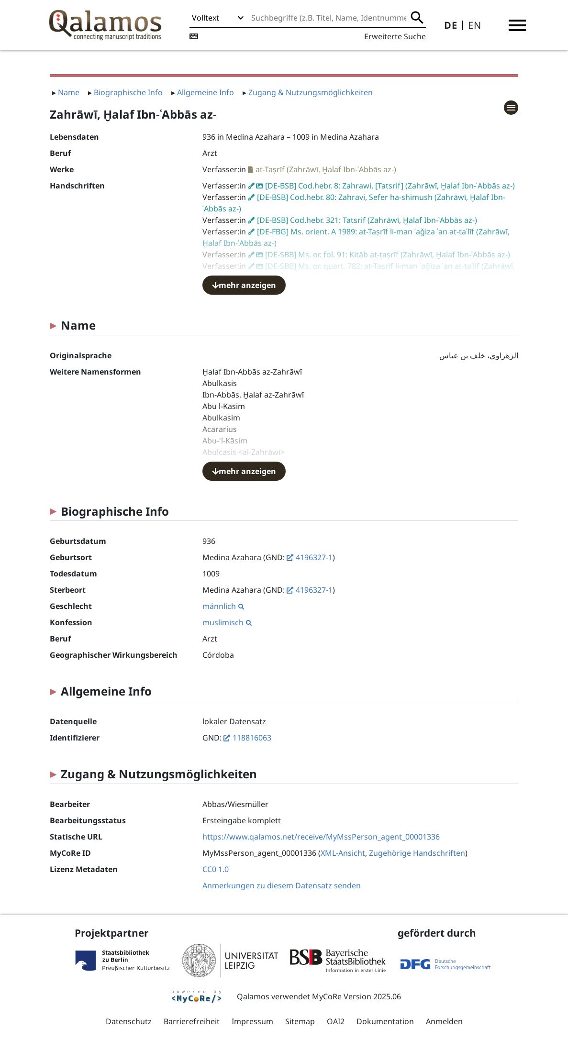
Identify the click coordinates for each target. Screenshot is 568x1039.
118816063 (252, 737)
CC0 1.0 (215, 869)
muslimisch (227, 622)
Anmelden (444, 1021)
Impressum (252, 1021)
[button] (517, 25)
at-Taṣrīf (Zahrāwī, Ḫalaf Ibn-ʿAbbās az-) (326, 169)
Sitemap (300, 1021)
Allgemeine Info (205, 92)
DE (450, 25)
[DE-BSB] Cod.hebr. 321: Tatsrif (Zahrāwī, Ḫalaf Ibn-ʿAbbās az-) (367, 220)
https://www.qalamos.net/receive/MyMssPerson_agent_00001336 (321, 836)
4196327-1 (314, 557)
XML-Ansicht (343, 853)
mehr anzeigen (244, 285)
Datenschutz (129, 1021)
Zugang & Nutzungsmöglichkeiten (310, 92)
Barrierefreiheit (192, 1021)
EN (474, 25)
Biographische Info (128, 92)
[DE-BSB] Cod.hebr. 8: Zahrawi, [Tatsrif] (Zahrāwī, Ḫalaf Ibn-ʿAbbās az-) (390, 185)
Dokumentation (385, 1021)
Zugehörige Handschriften (417, 853)
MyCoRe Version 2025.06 (356, 996)
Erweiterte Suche (395, 36)
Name (68, 92)
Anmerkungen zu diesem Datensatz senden (281, 885)
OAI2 (336, 1021)
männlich (223, 606)
